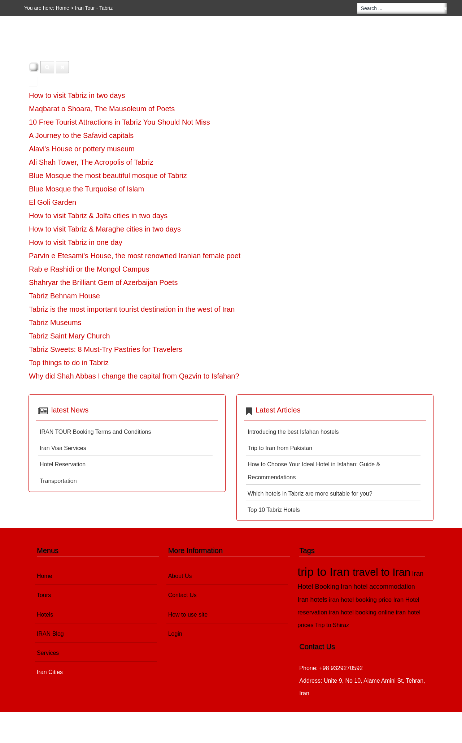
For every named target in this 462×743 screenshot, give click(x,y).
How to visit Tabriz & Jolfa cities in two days (98, 216)
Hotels (82, 43)
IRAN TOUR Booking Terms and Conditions (95, 432)
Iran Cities (202, 43)
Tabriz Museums (55, 323)
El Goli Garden (52, 202)
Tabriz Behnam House (64, 296)
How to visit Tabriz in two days (77, 95)
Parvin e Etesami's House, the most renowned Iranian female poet (134, 256)
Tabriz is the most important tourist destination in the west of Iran (132, 309)
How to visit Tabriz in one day (75, 242)
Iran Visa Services (63, 448)
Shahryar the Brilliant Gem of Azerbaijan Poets (103, 282)
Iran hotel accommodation (378, 586)
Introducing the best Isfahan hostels (293, 432)
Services (160, 43)
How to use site (188, 615)
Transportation (58, 481)
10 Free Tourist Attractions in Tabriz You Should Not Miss (119, 122)
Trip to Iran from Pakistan (280, 448)
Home (62, 8)
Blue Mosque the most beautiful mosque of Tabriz (108, 176)
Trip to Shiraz (332, 625)
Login (175, 634)
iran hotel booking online (361, 612)
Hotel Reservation (63, 464)
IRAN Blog (120, 43)
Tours (48, 43)
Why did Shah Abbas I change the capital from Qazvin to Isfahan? (134, 376)
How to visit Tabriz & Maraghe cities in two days (105, 229)
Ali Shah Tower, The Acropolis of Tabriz (91, 162)
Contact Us (182, 595)
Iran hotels (312, 599)
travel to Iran (381, 572)
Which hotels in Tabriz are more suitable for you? (310, 494)
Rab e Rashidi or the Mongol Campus (89, 269)
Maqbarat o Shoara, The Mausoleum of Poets (102, 109)
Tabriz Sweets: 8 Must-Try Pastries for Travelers (105, 349)
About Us (180, 576)
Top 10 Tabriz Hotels (274, 510)
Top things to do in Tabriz (69, 363)
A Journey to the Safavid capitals (81, 135)
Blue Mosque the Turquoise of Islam (86, 189)
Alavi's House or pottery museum (82, 149)
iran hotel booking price (360, 599)
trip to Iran (325, 571)
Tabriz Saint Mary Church (69, 336)
